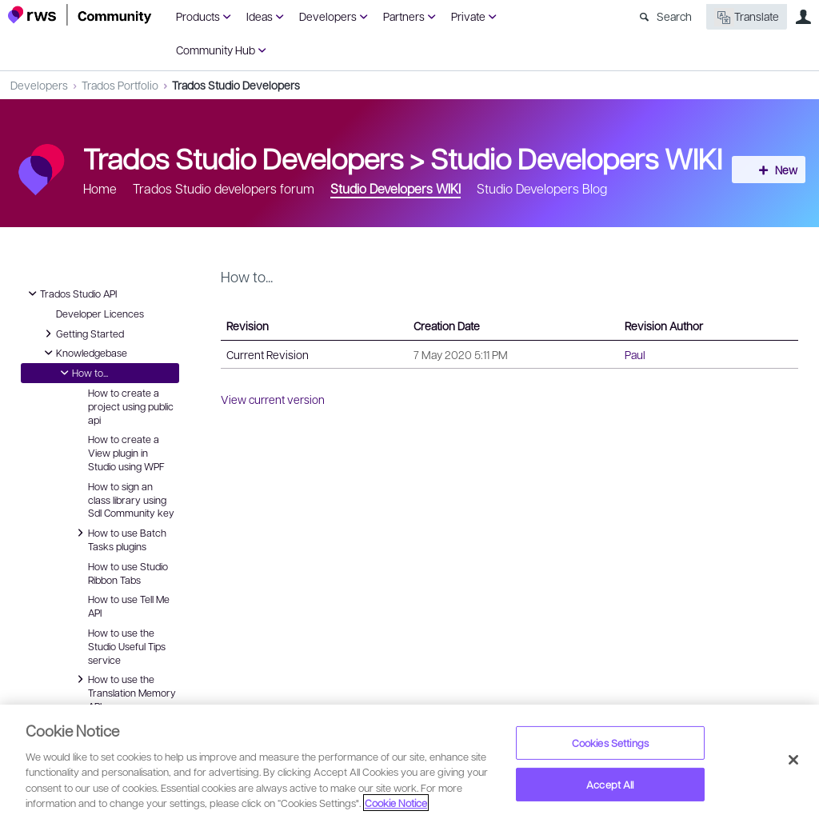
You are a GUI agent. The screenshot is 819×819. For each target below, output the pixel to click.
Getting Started (82, 334)
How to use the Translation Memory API (124, 692)
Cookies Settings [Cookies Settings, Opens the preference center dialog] (610, 742)
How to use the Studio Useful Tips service (127, 646)
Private (468, 16)
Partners (404, 16)
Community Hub (215, 49)
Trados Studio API (70, 294)
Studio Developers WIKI (576, 157)
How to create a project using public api (131, 406)
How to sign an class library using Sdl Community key (131, 500)
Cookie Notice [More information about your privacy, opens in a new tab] (396, 802)
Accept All (609, 784)
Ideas (259, 16)
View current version (273, 399)
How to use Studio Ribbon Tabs (128, 573)
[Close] (793, 759)
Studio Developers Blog (542, 188)
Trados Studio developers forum (223, 188)
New (775, 169)
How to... (82, 373)
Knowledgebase (83, 353)
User (803, 17)
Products (198, 16)
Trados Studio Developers (236, 85)
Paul (635, 354)
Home (100, 188)
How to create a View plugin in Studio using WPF (126, 453)
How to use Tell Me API (129, 606)
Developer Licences (100, 313)
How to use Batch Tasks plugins (119, 539)
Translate (746, 17)
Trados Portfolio (120, 85)
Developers (328, 16)
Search (674, 16)
